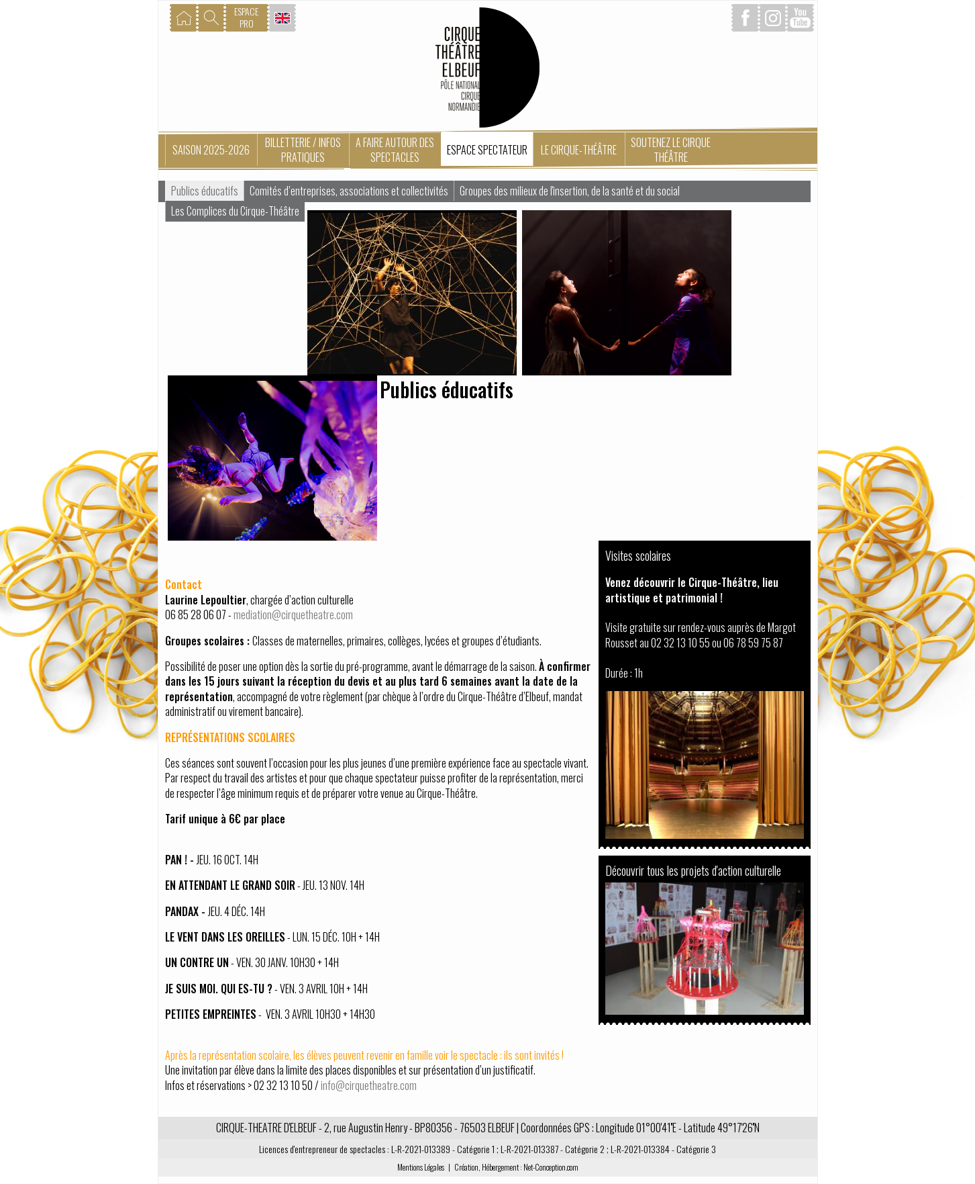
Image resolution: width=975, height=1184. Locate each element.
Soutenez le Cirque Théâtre (671, 149)
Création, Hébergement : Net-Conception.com (516, 1167)
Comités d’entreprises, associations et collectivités (349, 191)
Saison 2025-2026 (211, 150)
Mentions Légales (420, 1167)
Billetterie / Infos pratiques (303, 149)
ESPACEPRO (246, 17)
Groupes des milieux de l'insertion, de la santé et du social (570, 191)
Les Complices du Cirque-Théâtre (235, 211)
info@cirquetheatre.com (369, 1085)
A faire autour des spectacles (395, 149)
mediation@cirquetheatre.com (293, 614)
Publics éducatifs (204, 191)
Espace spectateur (487, 150)
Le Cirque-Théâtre (579, 150)
